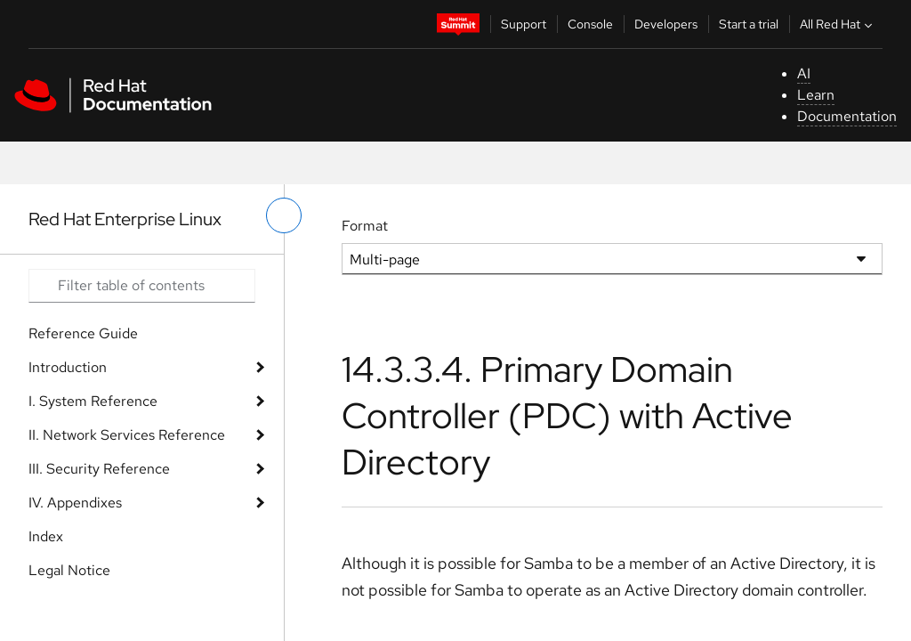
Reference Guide (83, 333)
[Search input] (141, 286)
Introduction (67, 367)
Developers (665, 24)
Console (590, 24)
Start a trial (748, 24)
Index (45, 536)
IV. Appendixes (75, 502)
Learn (815, 94)
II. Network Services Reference (126, 435)
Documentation (847, 116)
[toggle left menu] (284, 215)
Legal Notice (69, 570)
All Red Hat (838, 24)
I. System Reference (92, 401)
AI (803, 73)
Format (365, 225)
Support (523, 24)
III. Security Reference (99, 468)
